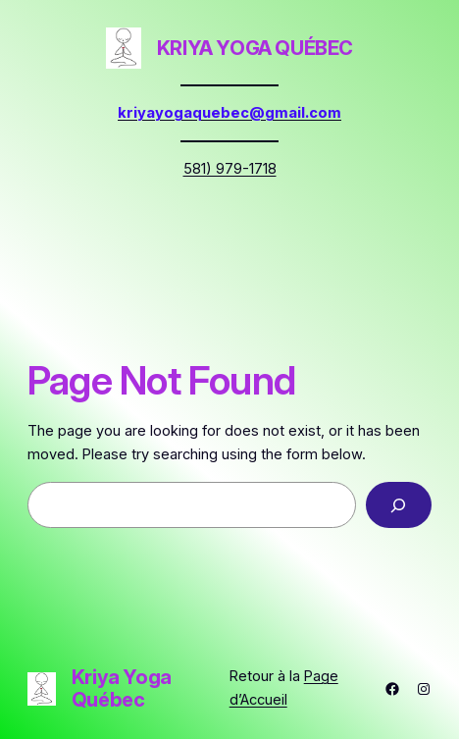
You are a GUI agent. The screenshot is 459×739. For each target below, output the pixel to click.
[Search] (399, 505)
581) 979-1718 (230, 169)
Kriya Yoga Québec (255, 48)
